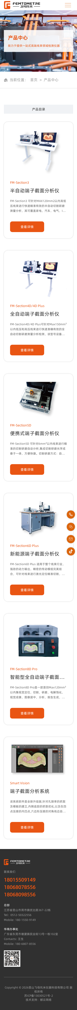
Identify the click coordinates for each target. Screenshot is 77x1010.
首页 (34, 80)
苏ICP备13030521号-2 (38, 996)
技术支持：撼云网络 (39, 1000)
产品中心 (51, 80)
